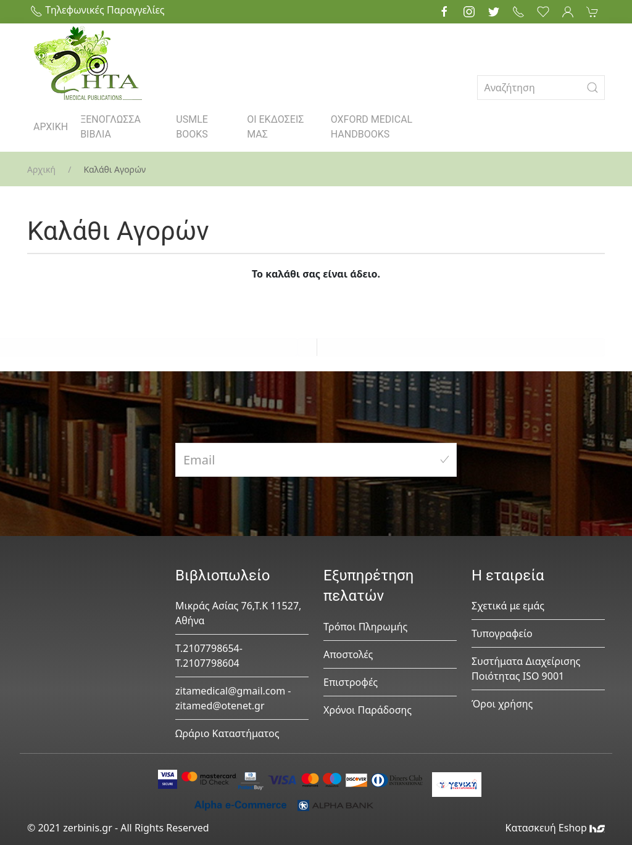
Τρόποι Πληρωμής (365, 626)
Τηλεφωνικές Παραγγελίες (97, 10)
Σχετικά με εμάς (508, 605)
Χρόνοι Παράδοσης (367, 710)
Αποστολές (348, 654)
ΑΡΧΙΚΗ (50, 127)
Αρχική (41, 169)
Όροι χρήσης (502, 704)
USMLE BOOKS (192, 126)
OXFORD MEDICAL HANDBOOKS (371, 126)
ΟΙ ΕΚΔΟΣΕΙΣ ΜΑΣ (275, 126)
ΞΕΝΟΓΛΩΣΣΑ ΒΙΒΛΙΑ (110, 126)
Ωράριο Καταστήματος (227, 733)
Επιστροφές (350, 682)
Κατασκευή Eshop (555, 828)
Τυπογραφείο (502, 633)
